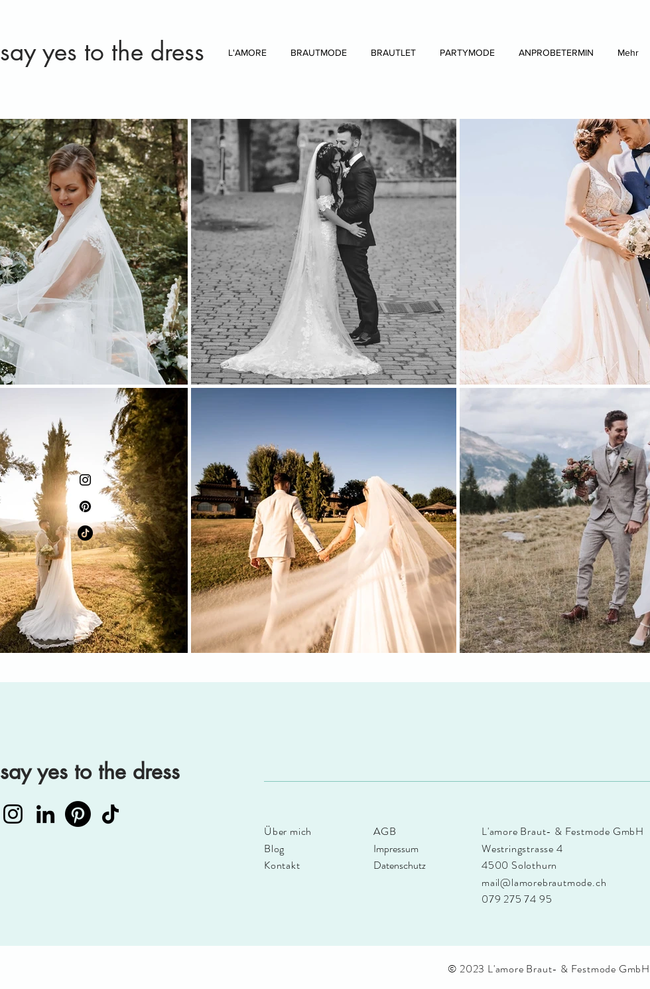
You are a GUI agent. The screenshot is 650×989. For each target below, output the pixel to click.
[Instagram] (85, 480)
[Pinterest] (85, 506)
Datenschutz (399, 865)
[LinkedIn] (45, 814)
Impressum (396, 848)
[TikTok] (85, 533)
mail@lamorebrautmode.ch (544, 882)
